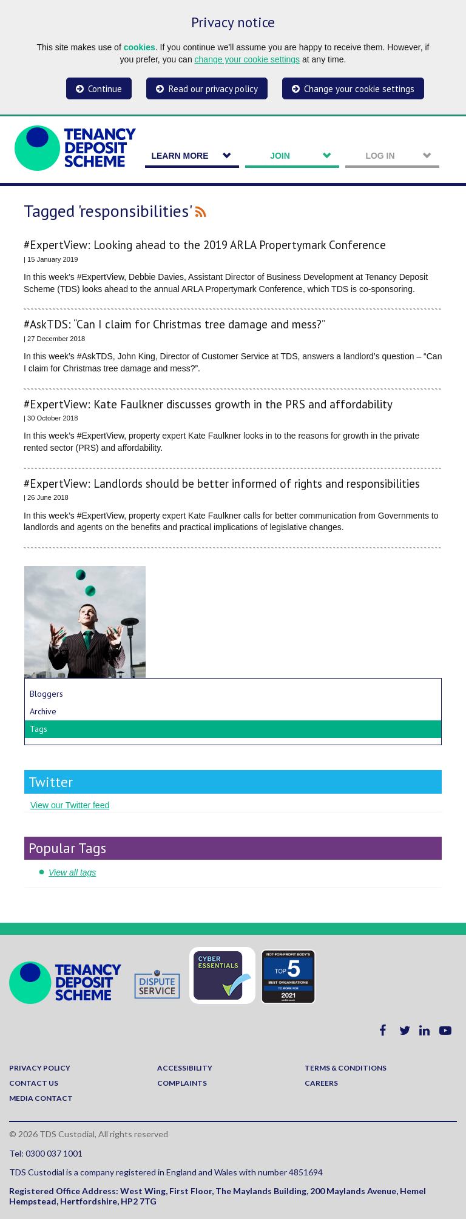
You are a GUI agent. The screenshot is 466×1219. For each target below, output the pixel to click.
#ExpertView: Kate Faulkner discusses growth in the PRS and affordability (208, 404)
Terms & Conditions (346, 1067)
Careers (321, 1083)
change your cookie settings (247, 59)
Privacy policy (39, 1067)
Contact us (33, 1083)
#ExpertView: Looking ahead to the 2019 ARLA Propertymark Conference (205, 245)
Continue (105, 89)
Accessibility (184, 1067)
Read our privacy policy (213, 89)
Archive (43, 711)
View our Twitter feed (69, 805)
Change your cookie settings (359, 89)
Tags (38, 728)
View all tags (72, 872)
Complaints (182, 1083)
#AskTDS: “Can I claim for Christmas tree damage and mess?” (174, 324)
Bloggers (46, 693)
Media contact (41, 1098)
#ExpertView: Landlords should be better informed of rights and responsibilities (222, 483)
